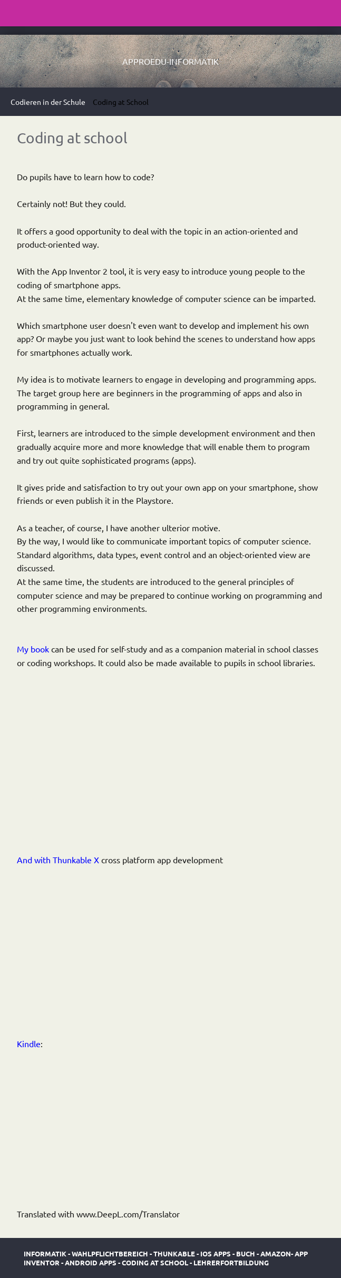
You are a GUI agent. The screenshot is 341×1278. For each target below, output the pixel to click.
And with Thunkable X (58, 859)
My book (33, 648)
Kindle (29, 1043)
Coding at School (121, 101)
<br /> (48, 759)
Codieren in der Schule (48, 101)
